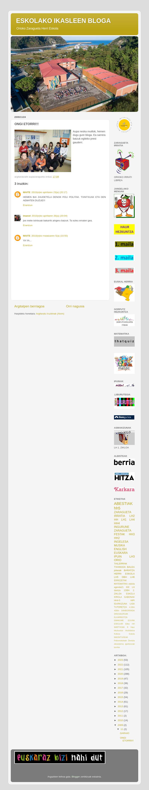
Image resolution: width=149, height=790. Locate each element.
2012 (121, 711)
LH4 (132, 519)
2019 (121, 678)
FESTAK (119, 534)
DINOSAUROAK (121, 614)
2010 (121, 720)
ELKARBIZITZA (120, 617)
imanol (27, 215)
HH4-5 (117, 600)
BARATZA (129, 570)
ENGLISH (120, 549)
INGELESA (121, 541)
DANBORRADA (128, 610)
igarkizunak (130, 644)
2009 (121, 725)
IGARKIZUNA (120, 604)
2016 (121, 692)
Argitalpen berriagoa (29, 306)
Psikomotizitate (120, 640)
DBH (124, 577)
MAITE (26, 192)
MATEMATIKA (121, 584)
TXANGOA (120, 567)
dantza (117, 590)
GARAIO (124, 733)
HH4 (117, 523)
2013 (121, 706)
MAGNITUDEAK (121, 637)
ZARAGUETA (122, 530)
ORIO (117, 560)
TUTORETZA (120, 607)
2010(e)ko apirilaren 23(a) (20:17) (49, 192)
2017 (121, 687)
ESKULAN (118, 624)
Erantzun (28, 205)
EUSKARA (121, 552)
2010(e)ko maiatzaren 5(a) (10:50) (49, 235)
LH (133, 587)
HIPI (132, 600)
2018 (121, 683)
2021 (121, 669)
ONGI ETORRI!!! (127, 739)
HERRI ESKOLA (124, 573)
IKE (128, 587)
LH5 (116, 577)
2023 (121, 660)
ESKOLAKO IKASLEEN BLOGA (63, 20)
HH (116, 519)
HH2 (117, 538)
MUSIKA (119, 545)
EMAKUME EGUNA (124, 620)
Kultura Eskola (124, 634)
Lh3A (132, 604)
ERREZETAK (120, 580)
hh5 (117, 508)
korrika (117, 647)
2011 (121, 715)
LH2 (132, 515)
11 (122, 729)
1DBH (126, 590)
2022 (121, 664)
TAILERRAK (120, 563)
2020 (121, 674)
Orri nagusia (75, 306)
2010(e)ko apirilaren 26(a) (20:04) (50, 215)
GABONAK (129, 597)
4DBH (116, 610)
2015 (121, 697)
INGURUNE (121, 526)
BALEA (131, 567)
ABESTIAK (123, 503)
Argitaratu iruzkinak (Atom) (50, 313)
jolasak (117, 570)
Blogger (76, 776)
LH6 (132, 577)
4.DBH (132, 607)
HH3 (132, 534)
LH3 (132, 556)
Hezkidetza (130, 630)
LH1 (124, 519)
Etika (127, 624)
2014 (121, 701)
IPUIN (118, 556)
